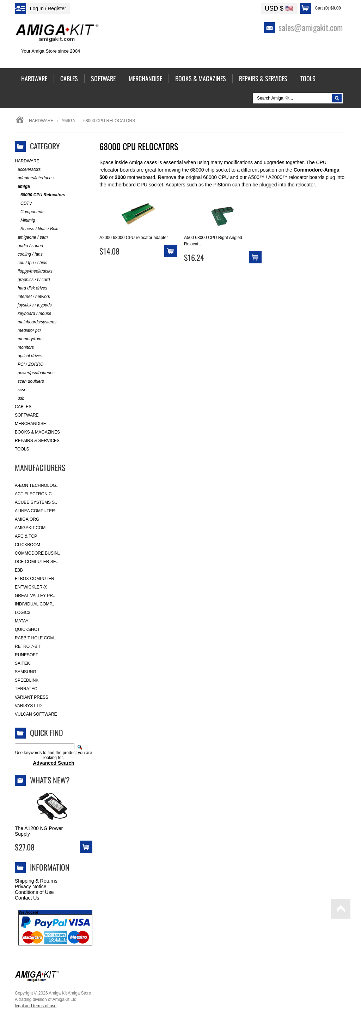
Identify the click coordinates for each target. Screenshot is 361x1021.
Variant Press (31, 697)
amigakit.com (30, 527)
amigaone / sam (31, 237)
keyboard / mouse (33, 314)
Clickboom (27, 544)
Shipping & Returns (36, 881)
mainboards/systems (35, 322)
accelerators (28, 170)
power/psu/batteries (35, 373)
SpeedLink (26, 680)
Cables (23, 406)
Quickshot (27, 629)
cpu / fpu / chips (31, 263)
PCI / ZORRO (29, 365)
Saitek (22, 663)
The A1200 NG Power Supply (39, 831)
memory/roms (29, 339)
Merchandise (30, 423)
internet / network (32, 297)
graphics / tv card (32, 280)
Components (29, 212)
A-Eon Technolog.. (37, 485)
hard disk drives (31, 288)
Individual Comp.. (34, 604)
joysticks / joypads (33, 305)
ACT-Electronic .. (35, 493)
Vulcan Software (36, 714)
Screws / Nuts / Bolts (37, 229)
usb (19, 398)
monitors (24, 348)
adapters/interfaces (34, 178)
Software (27, 415)
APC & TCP (26, 536)
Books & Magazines (37, 432)
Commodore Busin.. (37, 553)
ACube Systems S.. (36, 502)
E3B (19, 570)
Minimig (25, 220)
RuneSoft (26, 654)
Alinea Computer (35, 510)
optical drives (28, 356)
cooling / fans (29, 254)
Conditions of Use (34, 892)
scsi (20, 390)
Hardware (41, 120)
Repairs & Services (37, 440)
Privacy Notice (30, 886)
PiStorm (222, 184)
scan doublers (29, 381)
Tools (22, 449)
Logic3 (22, 612)
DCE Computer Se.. (36, 561)
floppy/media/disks (34, 271)
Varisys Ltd (28, 705)
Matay (22, 621)
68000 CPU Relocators (40, 195)
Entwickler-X (31, 587)
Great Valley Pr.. (35, 595)
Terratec (26, 688)
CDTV (23, 204)
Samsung (25, 671)
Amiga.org (27, 519)
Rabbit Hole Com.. (35, 637)
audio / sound (29, 246)
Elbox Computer (34, 578)
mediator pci (28, 331)
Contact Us (27, 898)
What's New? (50, 780)
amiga (68, 120)
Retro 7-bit (28, 646)
